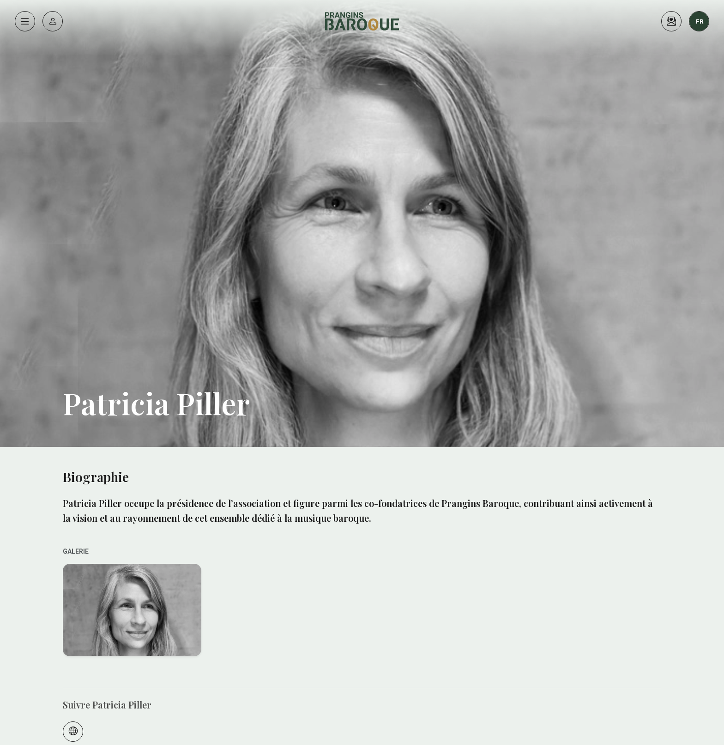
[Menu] (25, 21)
